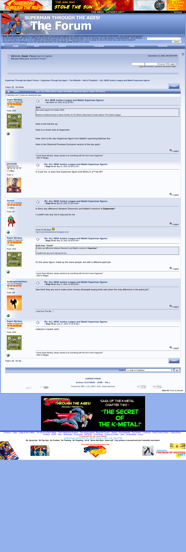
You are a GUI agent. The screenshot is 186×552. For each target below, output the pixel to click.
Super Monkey (14, 99)
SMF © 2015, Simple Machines (103, 386)
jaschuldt (12, 163)
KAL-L (107, 382)
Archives (79, 382)
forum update (84, 42)
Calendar (99, 46)
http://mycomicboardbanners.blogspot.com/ (52, 232)
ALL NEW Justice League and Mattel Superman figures (125, 80)
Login (132, 46)
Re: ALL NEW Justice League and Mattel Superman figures (76, 164)
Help (36, 46)
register (48, 56)
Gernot (10, 200)
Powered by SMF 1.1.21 (80, 386)
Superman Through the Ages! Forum (21, 80)
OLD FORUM (89, 382)
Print (174, 86)
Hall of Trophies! (90, 80)
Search (62, 46)
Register (162, 46)
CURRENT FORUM (93, 379)
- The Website (61, 80)
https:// (94, 36)
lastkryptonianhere (17, 281)
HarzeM (180, 390)
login (39, 56)
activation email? (37, 58)
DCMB (99, 382)
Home (15, 46)
